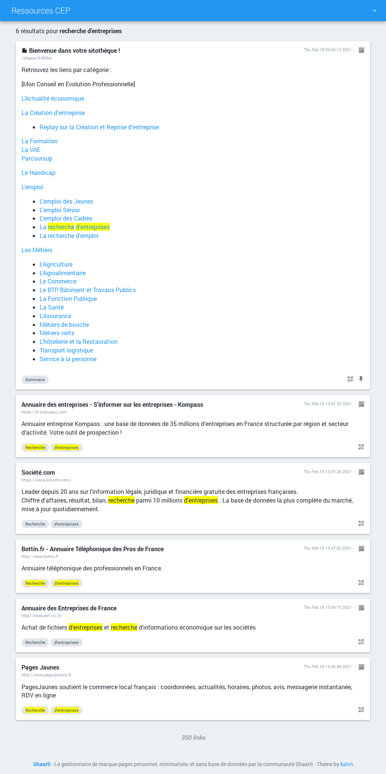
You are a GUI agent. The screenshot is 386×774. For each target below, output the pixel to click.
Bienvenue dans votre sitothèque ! (70, 50)
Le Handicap (38, 172)
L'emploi (32, 187)
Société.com (38, 472)
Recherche (35, 524)
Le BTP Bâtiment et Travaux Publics (88, 290)
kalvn (346, 764)
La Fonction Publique (68, 298)
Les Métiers (36, 250)
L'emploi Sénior (60, 210)
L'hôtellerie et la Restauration (79, 341)
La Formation (39, 141)
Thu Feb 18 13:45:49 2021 (327, 666)
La (75, 227)
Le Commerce (58, 281)
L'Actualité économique (52, 98)
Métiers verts (57, 333)
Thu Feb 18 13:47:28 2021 (327, 471)
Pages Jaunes (40, 667)
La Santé (52, 307)
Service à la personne (68, 359)
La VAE (30, 149)
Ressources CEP (40, 10)
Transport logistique (66, 350)
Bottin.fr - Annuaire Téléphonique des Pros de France (92, 548)
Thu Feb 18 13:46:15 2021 (327, 607)
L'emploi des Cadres (66, 218)
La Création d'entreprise (53, 112)
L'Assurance (55, 316)
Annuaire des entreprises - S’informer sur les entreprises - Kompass (112, 404)
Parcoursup (36, 158)
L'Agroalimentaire (63, 273)
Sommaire (35, 379)
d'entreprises (66, 524)
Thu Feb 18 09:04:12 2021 (327, 49)
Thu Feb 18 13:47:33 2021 (327, 403)
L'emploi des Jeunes (66, 201)
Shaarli (42, 764)
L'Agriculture (56, 264)
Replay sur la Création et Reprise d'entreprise (99, 127)
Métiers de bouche (64, 324)
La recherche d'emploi (69, 235)
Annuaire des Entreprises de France (68, 608)
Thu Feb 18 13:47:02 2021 (327, 548)
